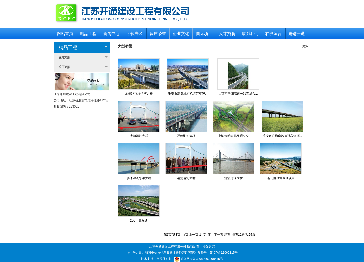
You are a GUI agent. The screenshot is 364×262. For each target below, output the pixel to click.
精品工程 (88, 33)
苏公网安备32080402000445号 (198, 259)
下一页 (218, 234)
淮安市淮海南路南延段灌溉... (282, 136)
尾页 (227, 234)
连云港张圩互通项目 (281, 178)
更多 (305, 46)
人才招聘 (227, 33)
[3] (209, 234)
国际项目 (204, 33)
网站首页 (65, 33)
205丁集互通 (138, 220)
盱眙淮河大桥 (186, 136)
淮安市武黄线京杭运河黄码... (188, 93)
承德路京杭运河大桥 (139, 93)
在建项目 (65, 57)
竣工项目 (65, 67)
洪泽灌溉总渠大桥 (139, 178)
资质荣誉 (157, 33)
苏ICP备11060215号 (224, 253)
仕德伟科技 (164, 259)
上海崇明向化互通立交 (233, 136)
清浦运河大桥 (139, 136)
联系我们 (250, 33)
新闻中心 (111, 33)
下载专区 (134, 33)
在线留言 (273, 33)
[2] (204, 234)
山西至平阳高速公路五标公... (238, 93)
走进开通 (296, 33)
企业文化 (181, 33)
